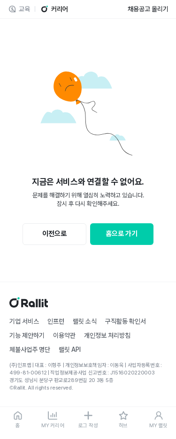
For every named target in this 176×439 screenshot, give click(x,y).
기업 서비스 (24, 321)
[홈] (17, 420)
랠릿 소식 (85, 321)
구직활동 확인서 (125, 321)
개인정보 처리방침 (107, 335)
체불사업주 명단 (29, 349)
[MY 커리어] (52, 420)
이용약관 (64, 335)
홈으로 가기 (122, 233)
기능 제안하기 (27, 335)
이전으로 (54, 233)
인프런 (55, 321)
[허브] (123, 420)
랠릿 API (70, 349)
